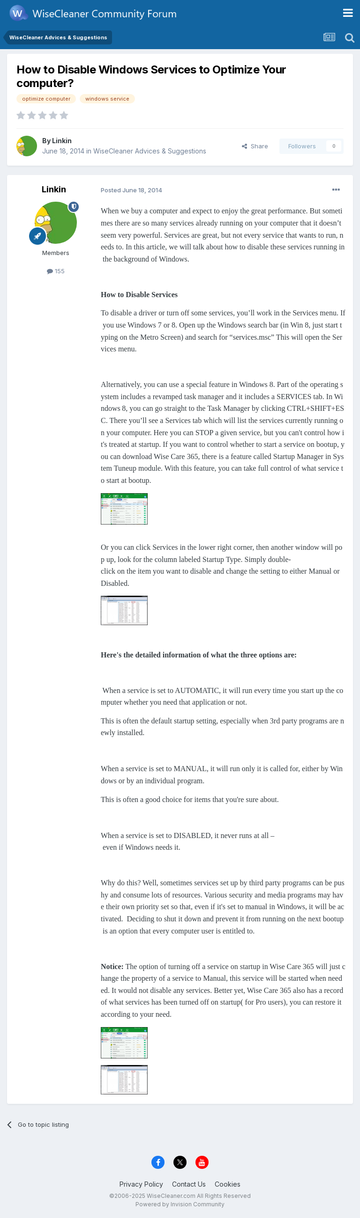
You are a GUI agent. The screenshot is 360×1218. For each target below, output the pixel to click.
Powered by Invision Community (180, 1204)
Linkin (62, 141)
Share (255, 146)
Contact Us (189, 1184)
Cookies (227, 1184)
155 (56, 271)
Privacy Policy (141, 1184)
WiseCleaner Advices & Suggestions (149, 151)
